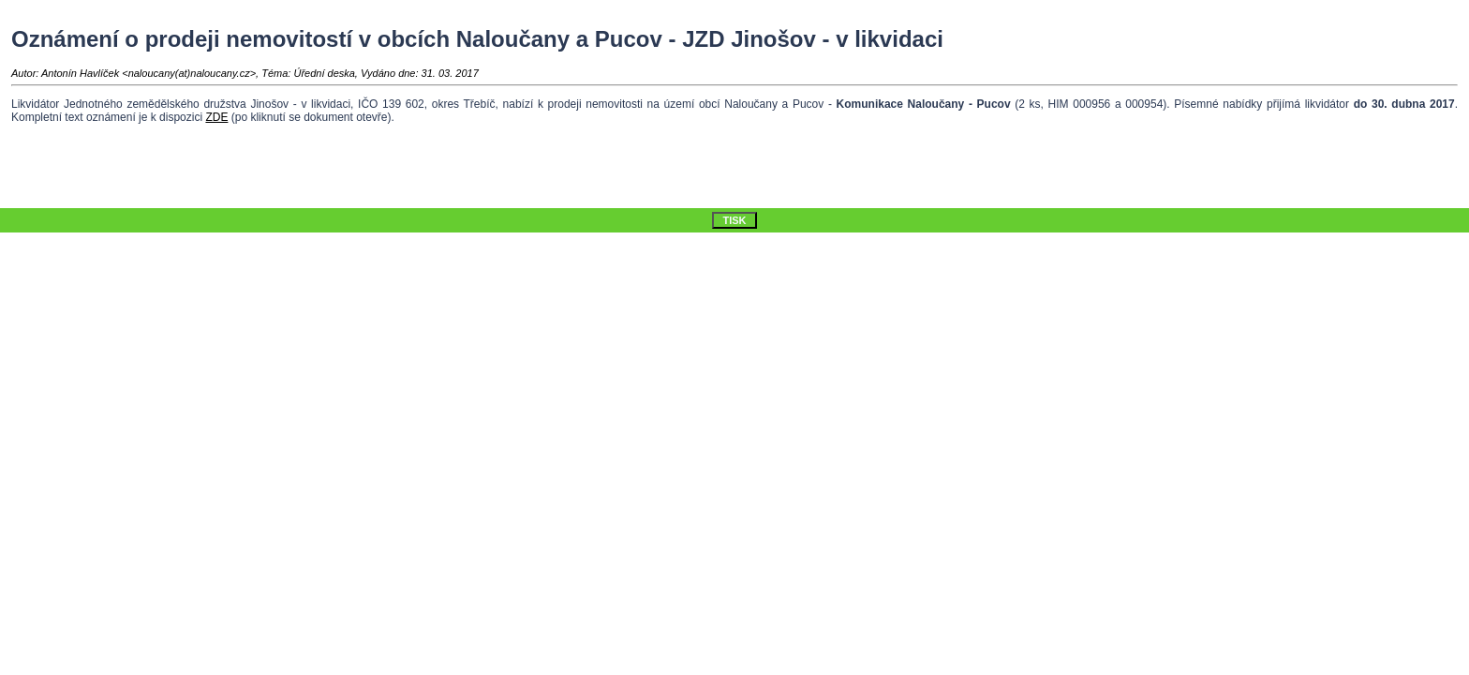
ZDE (216, 117)
